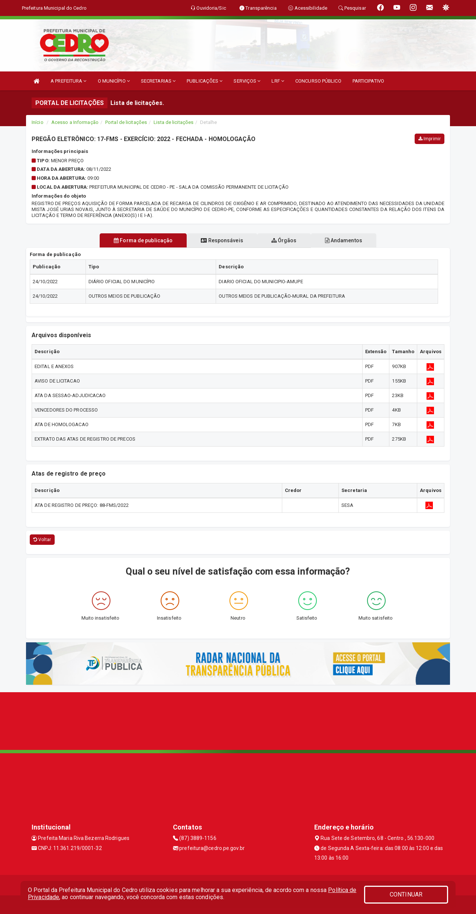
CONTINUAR (406, 894)
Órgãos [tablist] (285, 240)
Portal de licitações (126, 122)
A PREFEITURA (68, 81)
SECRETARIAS (158, 81)
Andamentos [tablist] (348, 240)
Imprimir (429, 138)
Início (38, 122)
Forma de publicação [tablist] (138, 240)
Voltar (42, 539)
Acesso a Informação (75, 122)
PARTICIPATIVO (368, 81)
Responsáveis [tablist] (220, 240)
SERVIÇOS (247, 81)
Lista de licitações (173, 122)
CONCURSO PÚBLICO (318, 81)
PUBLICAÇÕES (204, 81)
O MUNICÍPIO (114, 81)
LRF (277, 81)
